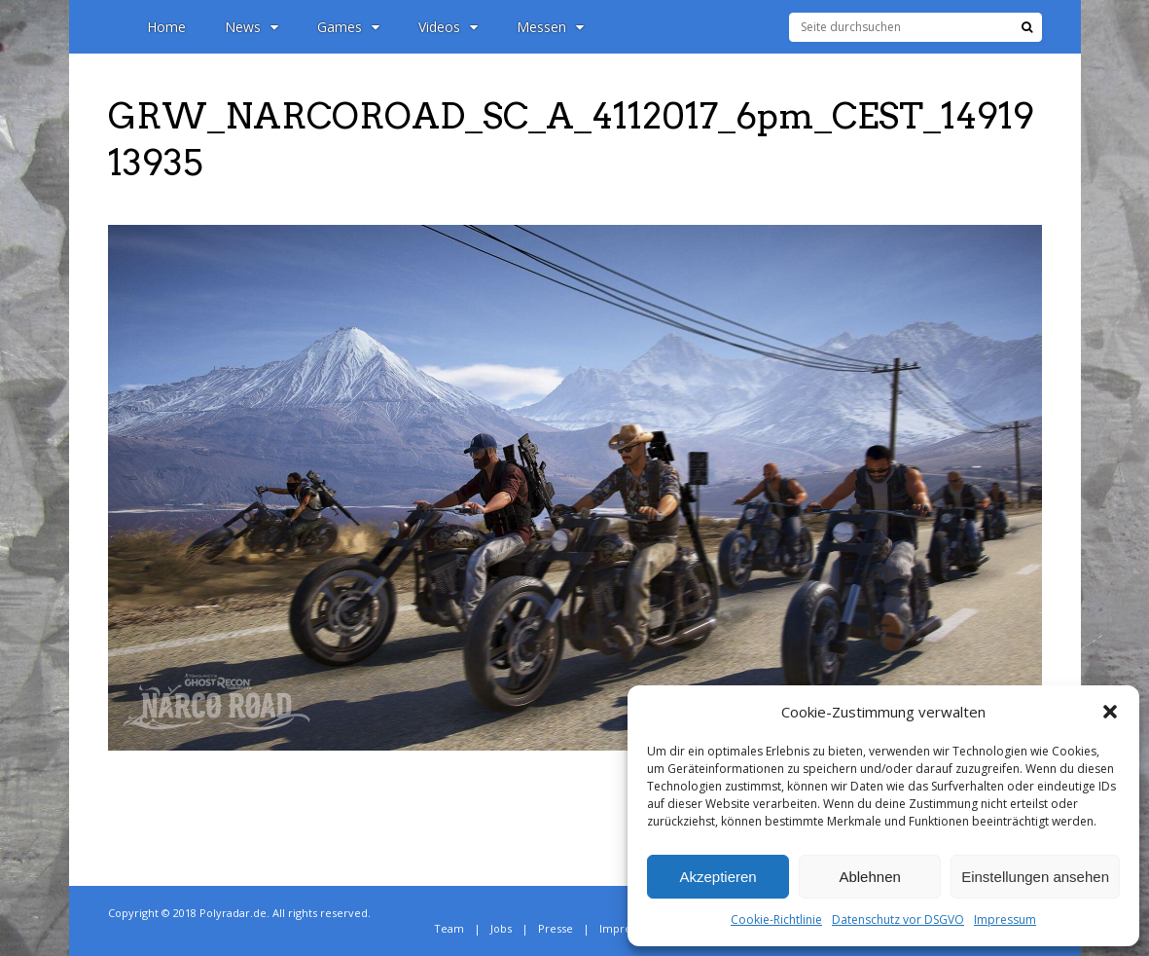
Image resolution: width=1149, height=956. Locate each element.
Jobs (501, 928)
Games (348, 27)
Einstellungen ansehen (1035, 876)
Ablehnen (869, 876)
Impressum (1005, 919)
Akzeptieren (717, 876)
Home (166, 27)
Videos (448, 27)
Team (449, 928)
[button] (1110, 711)
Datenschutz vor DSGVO (898, 919)
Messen (550, 27)
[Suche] (1027, 27)
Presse (555, 928)
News (251, 27)
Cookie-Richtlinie (776, 919)
